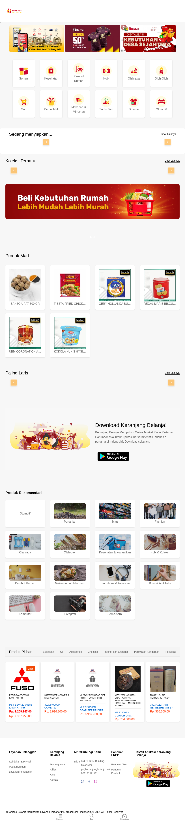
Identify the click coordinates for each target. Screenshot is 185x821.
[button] (91, 237)
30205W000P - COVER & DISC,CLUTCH (56, 696)
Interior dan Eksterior (116, 651)
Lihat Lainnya (168, 134)
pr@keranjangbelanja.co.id (96, 769)
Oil (61, 651)
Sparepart (48, 651)
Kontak (54, 779)
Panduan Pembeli (116, 771)
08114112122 (89, 773)
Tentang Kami (57, 764)
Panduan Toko (119, 764)
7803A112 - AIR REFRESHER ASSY (160, 696)
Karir (52, 774)
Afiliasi (53, 769)
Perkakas (170, 651)
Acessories (75, 651)
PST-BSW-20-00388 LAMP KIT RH (19, 696)
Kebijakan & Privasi (20, 761)
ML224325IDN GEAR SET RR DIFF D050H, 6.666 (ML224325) (92, 698)
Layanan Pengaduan (20, 771)
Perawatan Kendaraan (146, 651)
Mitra (77, 761)
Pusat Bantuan (17, 766)
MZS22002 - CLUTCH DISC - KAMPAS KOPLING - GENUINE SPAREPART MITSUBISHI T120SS (127, 700)
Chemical (93, 651)
